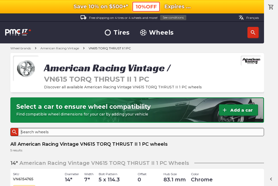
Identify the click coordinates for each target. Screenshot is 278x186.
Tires (117, 32)
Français (249, 17)
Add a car (237, 110)
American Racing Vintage (59, 48)
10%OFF (146, 7)
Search (253, 32)
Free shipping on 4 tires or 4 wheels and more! (133, 17)
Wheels (157, 32)
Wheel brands (20, 48)
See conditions (173, 17)
